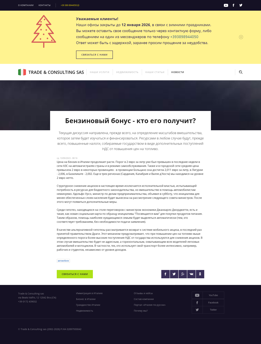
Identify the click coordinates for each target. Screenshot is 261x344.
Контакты (45, 5)
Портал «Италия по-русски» (150, 304)
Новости (177, 72)
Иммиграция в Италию (89, 293)
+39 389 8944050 (70, 5)
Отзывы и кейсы (143, 293)
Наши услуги (99, 72)
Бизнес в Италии (86, 299)
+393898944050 (184, 36)
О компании (26, 5)
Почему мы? (141, 310)
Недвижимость (127, 72)
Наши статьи (154, 72)
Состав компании (144, 299)
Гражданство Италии (88, 304)
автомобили (63, 261)
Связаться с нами (94, 54)
